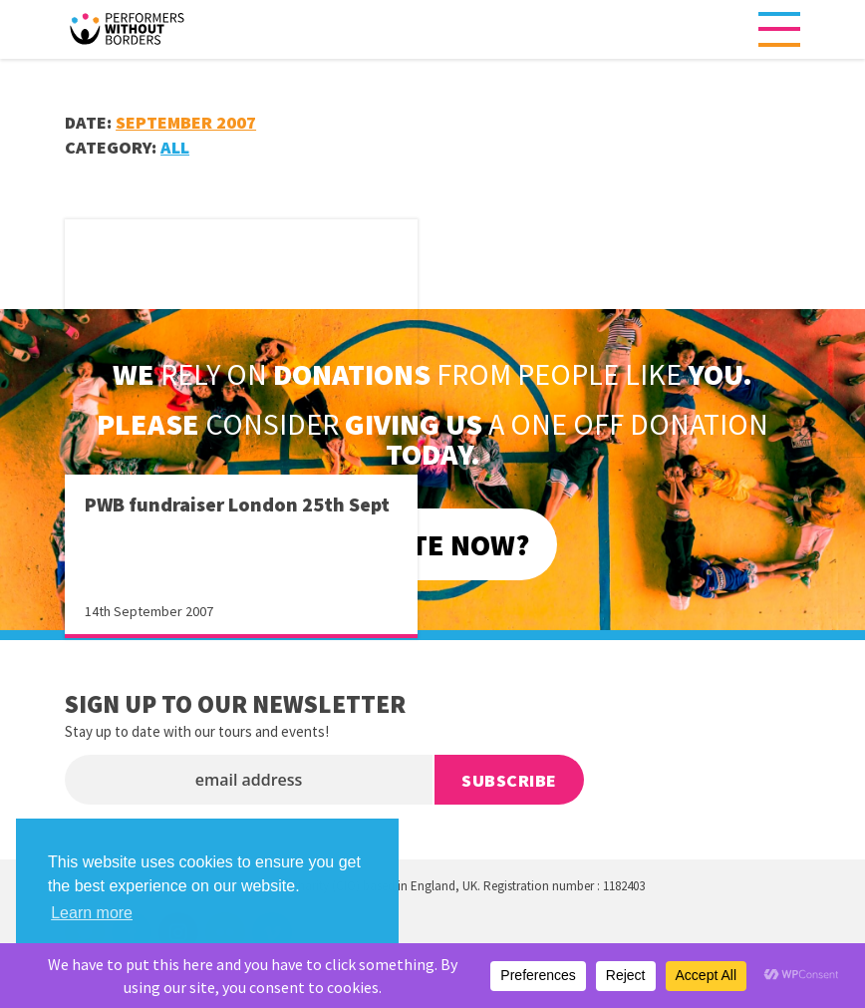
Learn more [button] (92, 912)
